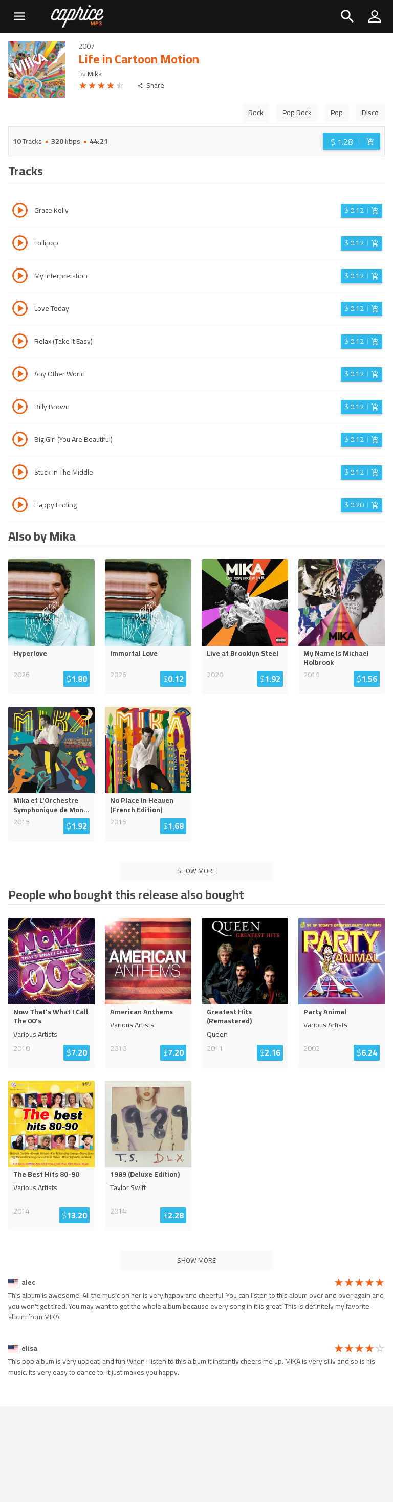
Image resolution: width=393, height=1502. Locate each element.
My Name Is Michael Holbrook (336, 657)
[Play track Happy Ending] (20, 506)
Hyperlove (30, 653)
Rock (256, 112)
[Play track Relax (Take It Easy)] (20, 342)
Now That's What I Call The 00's (50, 1016)
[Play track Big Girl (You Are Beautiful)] (20, 441)
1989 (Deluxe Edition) (145, 1174)
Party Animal (324, 1011)
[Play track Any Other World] (20, 375)
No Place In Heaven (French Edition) (141, 805)
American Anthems (141, 1011)
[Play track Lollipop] (20, 244)
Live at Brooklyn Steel (242, 653)
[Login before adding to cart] (351, 141)
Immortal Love (134, 653)
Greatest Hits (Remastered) (229, 1016)
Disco (370, 112)
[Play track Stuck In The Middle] (20, 473)
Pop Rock (297, 112)
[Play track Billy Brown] (20, 408)
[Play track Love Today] (20, 310)
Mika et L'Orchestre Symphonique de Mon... (51, 805)
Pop (337, 112)
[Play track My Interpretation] (20, 277)
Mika (95, 73)
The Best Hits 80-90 (46, 1174)
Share (150, 85)
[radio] (83, 87)
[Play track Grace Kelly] (20, 212)
